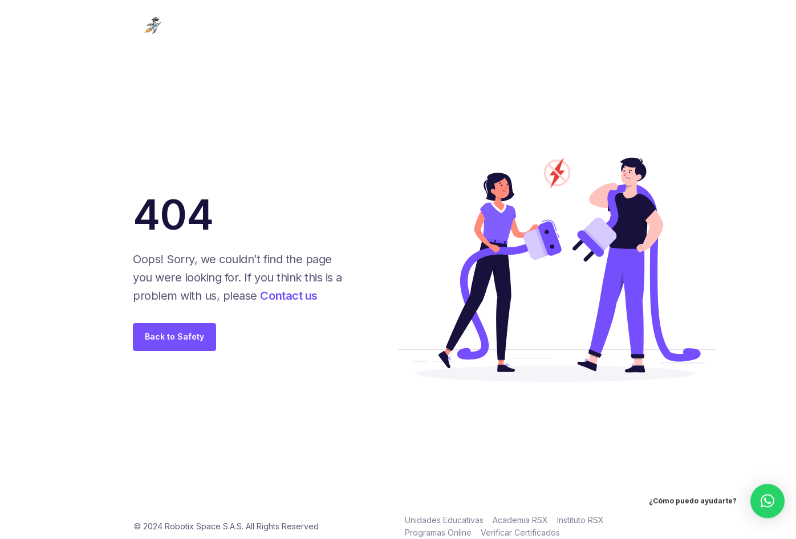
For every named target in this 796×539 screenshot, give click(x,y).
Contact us (288, 296)
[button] (767, 492)
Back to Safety (174, 336)
